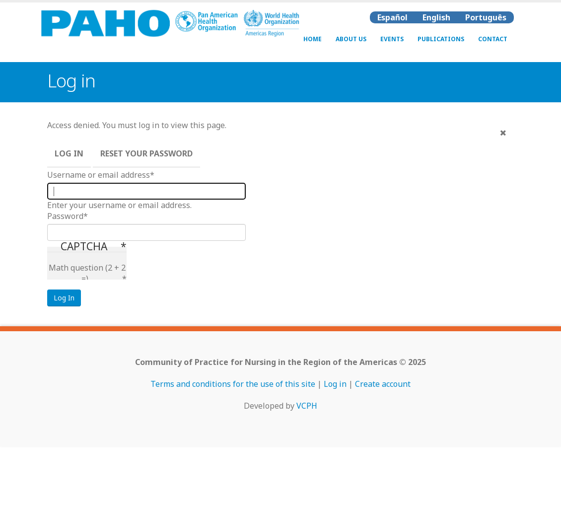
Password (65, 216)
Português (485, 17)
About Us (351, 39)
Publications (441, 39)
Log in (69, 153)
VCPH (306, 405)
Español (392, 17)
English (436, 17)
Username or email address (98, 174)
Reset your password (146, 153)
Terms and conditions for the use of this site (232, 383)
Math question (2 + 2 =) (87, 273)
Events (392, 39)
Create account (383, 383)
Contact (492, 39)
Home (312, 39)
